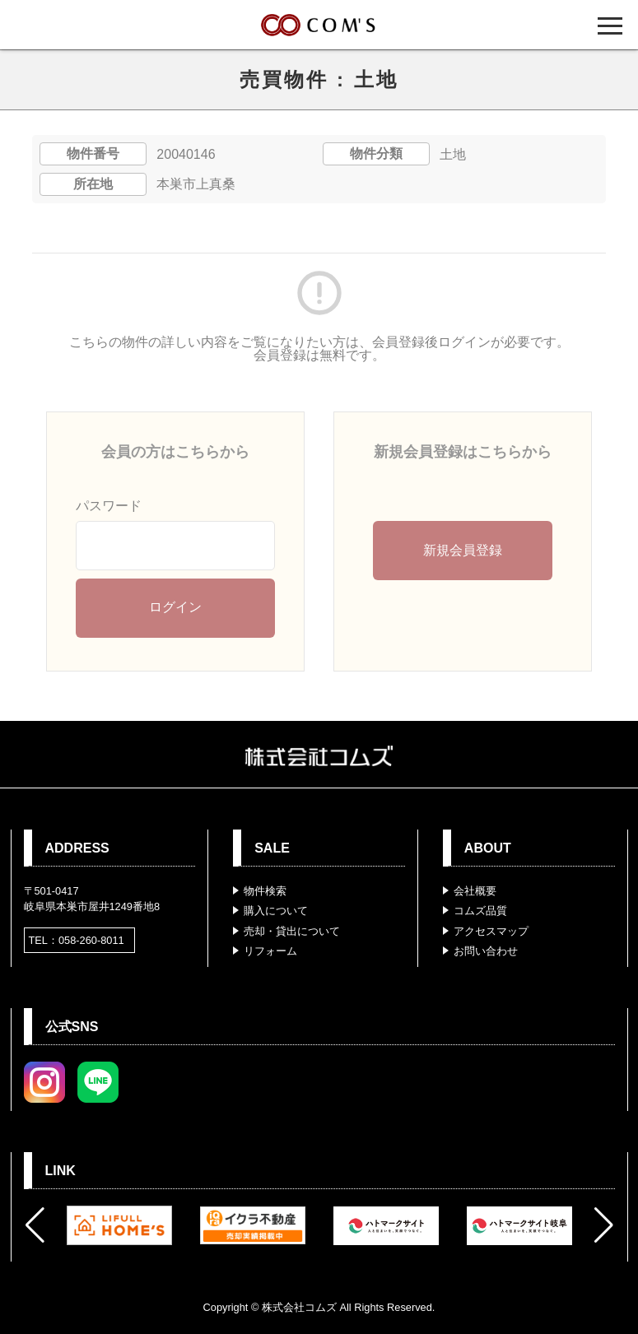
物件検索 (265, 891)
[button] (35, 1225)
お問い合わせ (486, 951)
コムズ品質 (480, 910)
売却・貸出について (292, 931)
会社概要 (475, 891)
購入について (276, 910)
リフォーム (270, 951)
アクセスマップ (491, 931)
